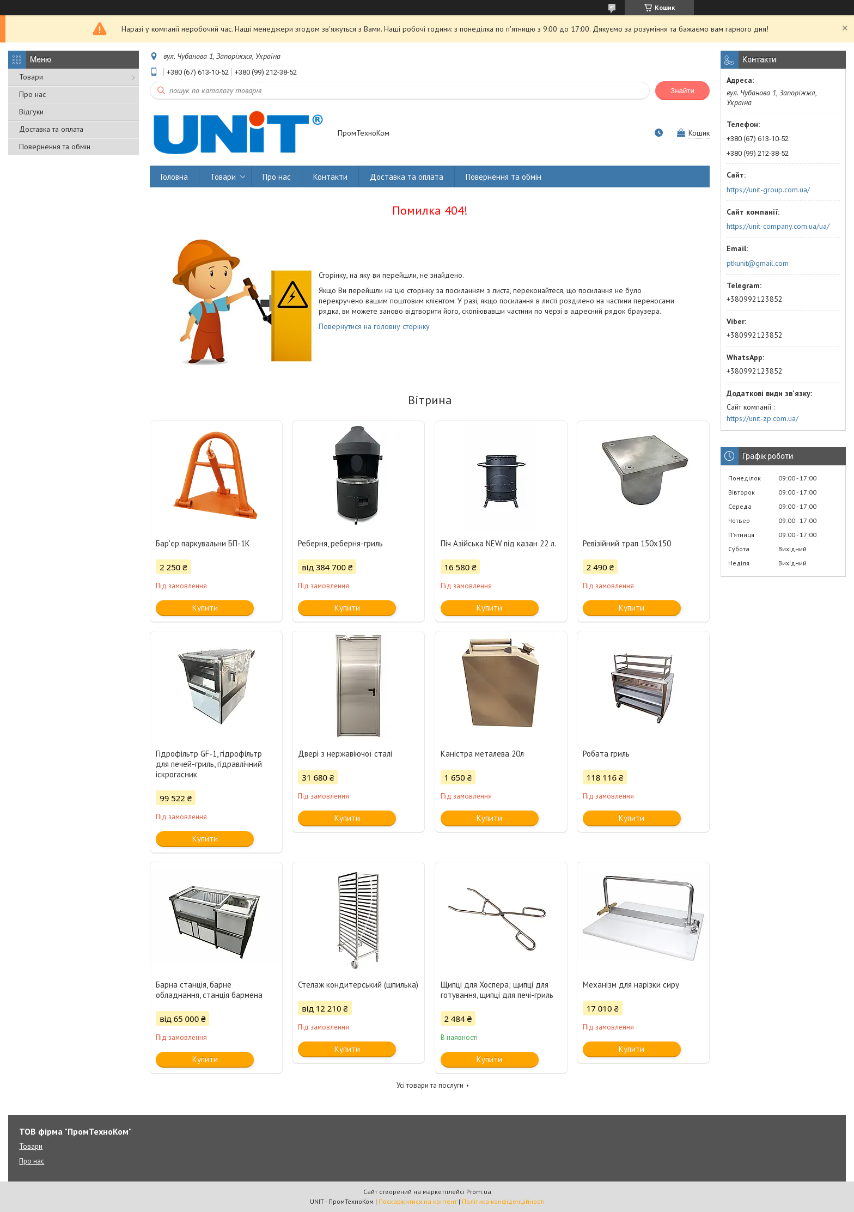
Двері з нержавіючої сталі (345, 753)
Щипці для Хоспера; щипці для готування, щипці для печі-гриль (497, 989)
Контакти (330, 177)
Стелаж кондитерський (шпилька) (358, 984)
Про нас (32, 94)
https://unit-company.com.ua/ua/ (778, 226)
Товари (31, 77)
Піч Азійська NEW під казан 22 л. (498, 543)
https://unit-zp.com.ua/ (762, 418)
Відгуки (31, 112)
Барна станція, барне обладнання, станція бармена (209, 989)
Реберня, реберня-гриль (340, 543)
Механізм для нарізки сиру (631, 984)
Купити (205, 607)
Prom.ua (478, 1191)
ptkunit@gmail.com (758, 263)
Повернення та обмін (54, 146)
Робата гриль (606, 753)
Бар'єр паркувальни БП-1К (203, 543)
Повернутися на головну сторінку (374, 326)
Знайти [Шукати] (682, 91)
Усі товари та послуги (429, 1085)
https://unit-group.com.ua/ (768, 189)
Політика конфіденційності (503, 1201)
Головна (174, 177)
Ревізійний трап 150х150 (627, 543)
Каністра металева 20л (482, 753)
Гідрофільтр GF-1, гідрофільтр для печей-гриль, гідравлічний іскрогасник (209, 763)
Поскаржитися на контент (418, 1201)
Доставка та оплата (51, 129)
